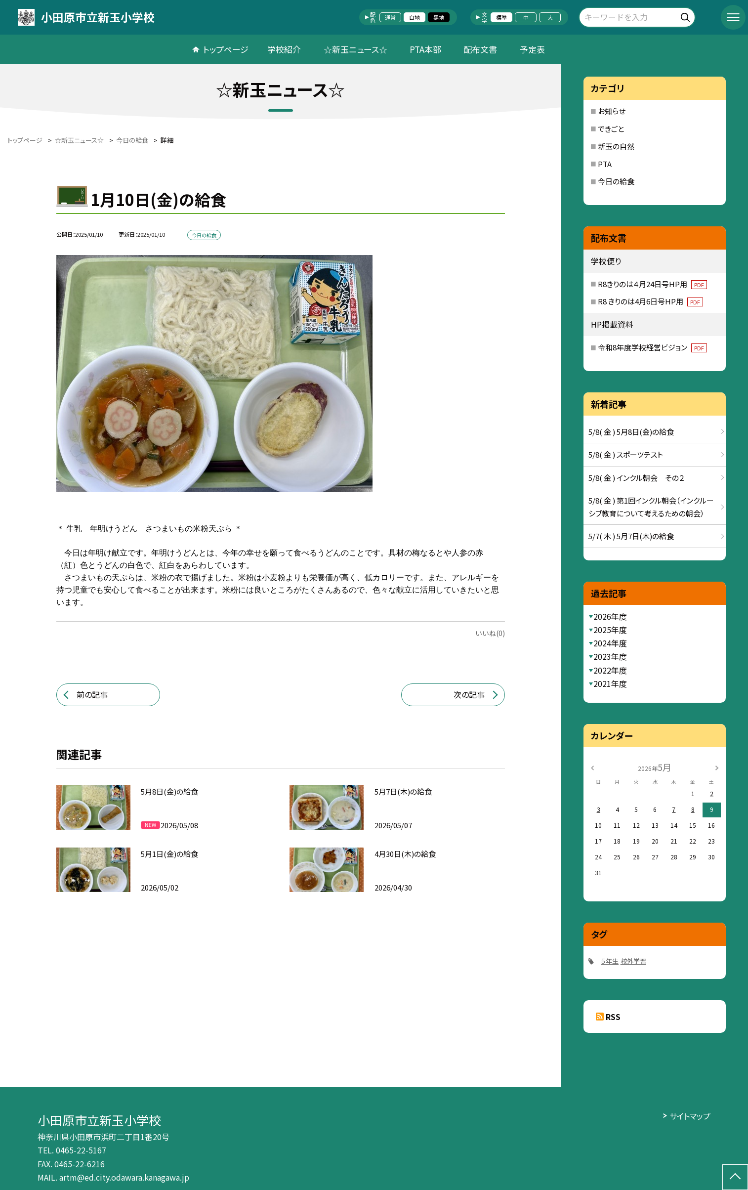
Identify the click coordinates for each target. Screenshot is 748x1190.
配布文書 (480, 49)
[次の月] (716, 767)
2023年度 (610, 656)
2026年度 (610, 616)
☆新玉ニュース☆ (355, 49)
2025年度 (610, 630)
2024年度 (610, 643)
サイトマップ (689, 1116)
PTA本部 (425, 49)
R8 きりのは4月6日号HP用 (650, 301)
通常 (390, 17)
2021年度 (610, 683)
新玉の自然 (616, 146)
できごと (611, 129)
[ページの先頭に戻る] (735, 1177)
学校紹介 (284, 49)
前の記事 (92, 694)
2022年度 (610, 670)
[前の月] (591, 767)
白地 (414, 17)
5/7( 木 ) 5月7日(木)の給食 (631, 536)
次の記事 (469, 694)
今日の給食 (616, 181)
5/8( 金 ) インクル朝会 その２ (636, 477)
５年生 (610, 961)
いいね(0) (490, 633)
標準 (501, 17)
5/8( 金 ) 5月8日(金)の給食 (631, 431)
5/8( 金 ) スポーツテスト (625, 454)
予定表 (532, 49)
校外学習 (633, 961)
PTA (605, 164)
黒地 (438, 17)
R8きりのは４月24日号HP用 (652, 284)
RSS (613, 1016)
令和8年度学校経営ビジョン (652, 347)
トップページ (226, 49)
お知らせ (611, 111)
